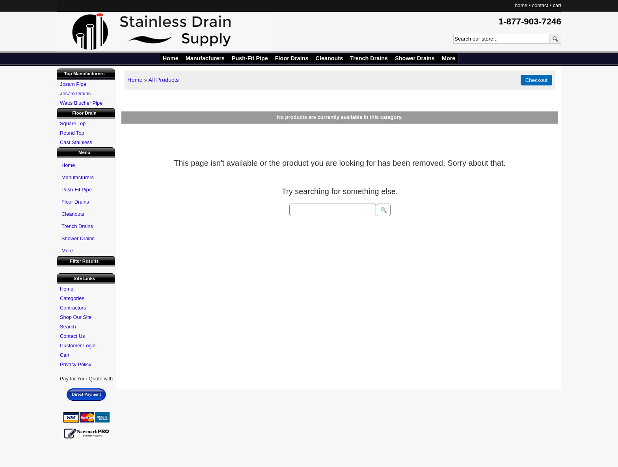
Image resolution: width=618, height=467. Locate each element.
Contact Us (72, 336)
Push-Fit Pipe (250, 58)
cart (557, 5)
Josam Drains (75, 93)
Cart (64, 355)
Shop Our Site (75, 317)
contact (540, 5)
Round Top (72, 133)
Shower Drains (415, 58)
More (448, 58)
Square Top (73, 123)
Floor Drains (292, 58)
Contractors (73, 308)
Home (171, 58)
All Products (164, 80)
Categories (72, 298)
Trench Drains (369, 58)
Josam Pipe (73, 84)
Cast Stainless (76, 142)
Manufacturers (205, 58)
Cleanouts (329, 58)
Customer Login (77, 345)
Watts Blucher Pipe (81, 103)
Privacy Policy (75, 364)
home (521, 5)
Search (68, 327)
